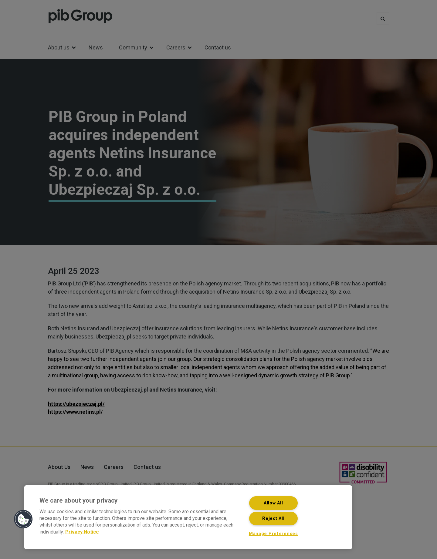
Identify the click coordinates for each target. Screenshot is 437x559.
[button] (23, 519)
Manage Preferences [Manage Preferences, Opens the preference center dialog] (273, 533)
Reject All (273, 518)
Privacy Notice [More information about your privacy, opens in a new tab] (82, 531)
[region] (188, 517)
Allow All (273, 503)
